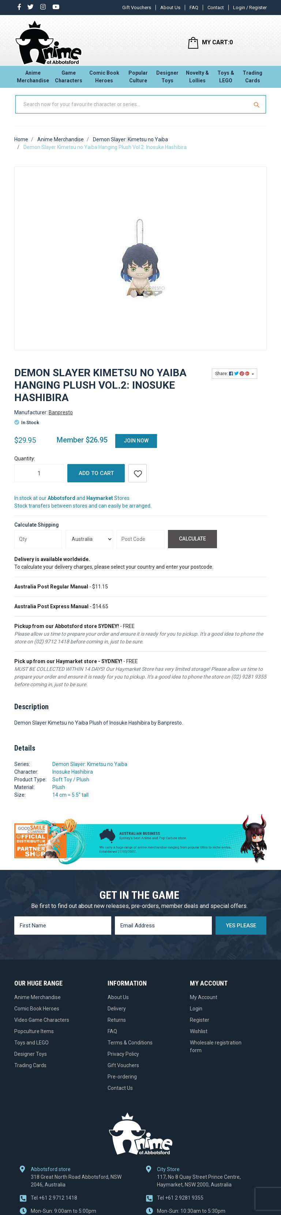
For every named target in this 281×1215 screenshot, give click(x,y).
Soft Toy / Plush (70, 786)
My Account (203, 1003)
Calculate (192, 545)
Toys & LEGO (225, 79)
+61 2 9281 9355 (180, 1204)
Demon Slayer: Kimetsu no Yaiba (89, 771)
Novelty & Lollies (197, 79)
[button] (137, 480)
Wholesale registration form (215, 1052)
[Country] (89, 546)
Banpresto (61, 419)
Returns (117, 1026)
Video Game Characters (41, 1026)
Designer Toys (167, 79)
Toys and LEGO (31, 1049)
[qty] (38, 546)
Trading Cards (252, 79)
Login (196, 1015)
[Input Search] (133, 111)
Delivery (117, 1015)
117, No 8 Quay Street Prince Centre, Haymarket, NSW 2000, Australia (199, 1187)
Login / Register (250, 7)
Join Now (136, 447)
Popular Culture (138, 79)
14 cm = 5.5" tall (70, 801)
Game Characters (68, 79)
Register (199, 1026)
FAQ (194, 7)
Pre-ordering (122, 1083)
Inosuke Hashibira (72, 778)
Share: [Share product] (233, 380)
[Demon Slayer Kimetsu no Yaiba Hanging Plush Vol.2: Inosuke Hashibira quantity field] (39, 480)
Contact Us (120, 1094)
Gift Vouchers (136, 7)
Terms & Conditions (130, 1049)
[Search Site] (258, 111)
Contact (215, 7)
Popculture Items (34, 1037)
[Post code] (140, 546)
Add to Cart (96, 479)
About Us (170, 7)
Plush (58, 794)
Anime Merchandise (33, 79)
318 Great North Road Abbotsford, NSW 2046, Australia (76, 1187)
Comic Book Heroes (104, 79)
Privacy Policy (123, 1060)
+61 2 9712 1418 (54, 1204)
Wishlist (198, 1037)
